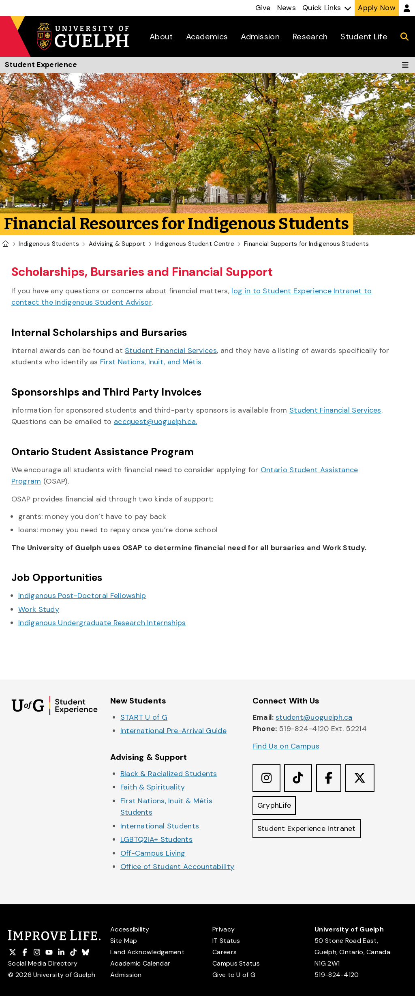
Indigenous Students (49, 244)
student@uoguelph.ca (314, 717)
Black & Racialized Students (168, 774)
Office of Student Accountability (177, 866)
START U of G (144, 717)
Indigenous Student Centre (195, 244)
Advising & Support (117, 244)
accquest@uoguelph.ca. (155, 421)
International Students (159, 826)
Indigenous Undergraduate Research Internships (102, 623)
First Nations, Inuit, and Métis (150, 362)
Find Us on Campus (285, 746)
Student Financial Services (171, 350)
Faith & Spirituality (152, 787)
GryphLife (274, 805)
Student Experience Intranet (306, 829)
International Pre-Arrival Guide (173, 731)
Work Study (38, 609)
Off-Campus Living (153, 853)
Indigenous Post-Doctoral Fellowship (82, 595)
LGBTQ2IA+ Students (156, 839)
